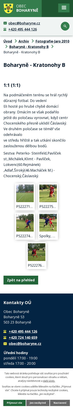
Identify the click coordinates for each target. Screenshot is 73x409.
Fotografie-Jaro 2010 (52, 41)
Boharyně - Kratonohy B (29, 47)
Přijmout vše (14, 402)
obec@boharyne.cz (24, 23)
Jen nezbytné (38, 402)
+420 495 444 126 (22, 29)
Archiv (23, 41)
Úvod (8, 41)
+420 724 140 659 (23, 337)
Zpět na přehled (21, 280)
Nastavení (60, 402)
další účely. (49, 381)
